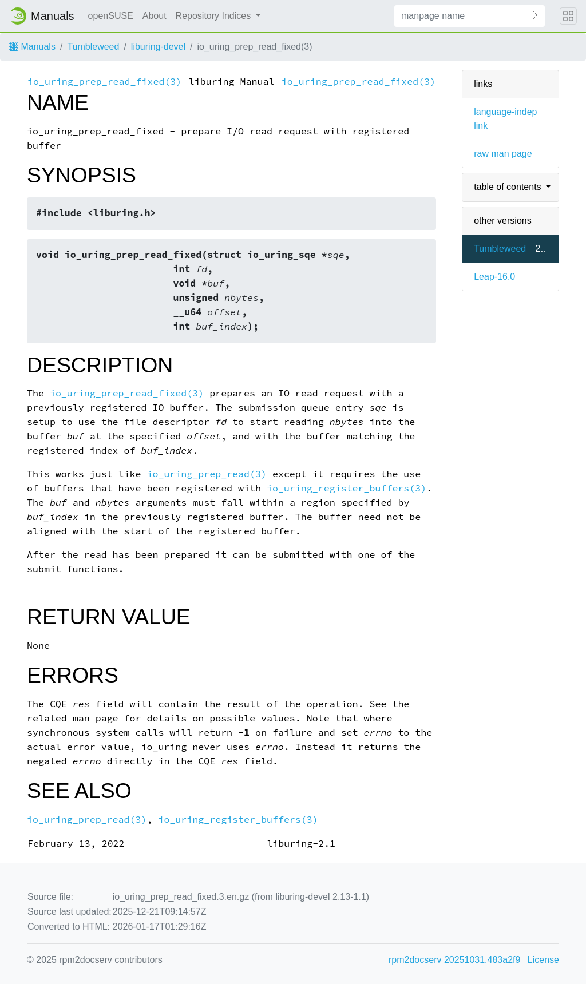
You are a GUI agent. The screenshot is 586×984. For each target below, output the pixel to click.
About (154, 16)
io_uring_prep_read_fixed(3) (104, 82)
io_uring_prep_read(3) (206, 474)
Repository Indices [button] (215, 16)
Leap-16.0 (494, 276)
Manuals (32, 46)
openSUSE (110, 16)
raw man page (503, 153)
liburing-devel (158, 46)
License (543, 960)
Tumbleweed (93, 46)
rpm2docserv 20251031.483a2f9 (454, 960)
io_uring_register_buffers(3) (346, 488)
